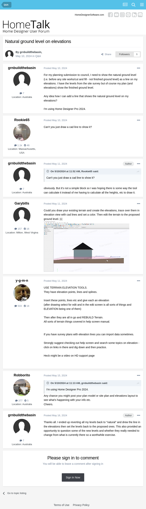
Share (106, 54)
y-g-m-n (22, 280)
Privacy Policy (81, 505)
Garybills (21, 203)
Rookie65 (21, 120)
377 (18, 400)
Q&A (38, 56)
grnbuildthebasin (30, 52)
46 (26, 145)
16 (26, 228)
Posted (55, 68)
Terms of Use (61, 505)
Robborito (22, 375)
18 (26, 305)
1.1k (18, 145)
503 (18, 305)
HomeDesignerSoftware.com (89, 14)
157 (18, 228)
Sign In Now (73, 477)
